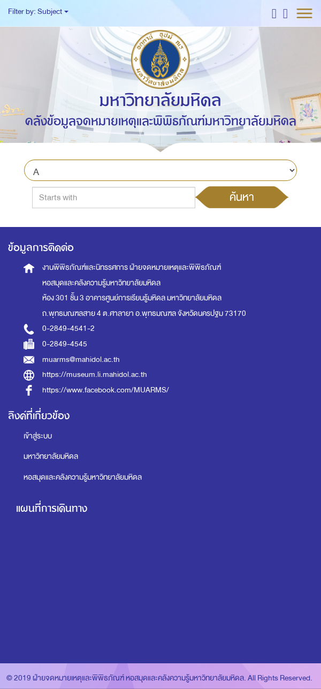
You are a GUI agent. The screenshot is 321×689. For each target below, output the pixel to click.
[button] (274, 13)
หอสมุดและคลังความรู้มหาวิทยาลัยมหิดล (83, 477)
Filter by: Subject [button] (38, 11)
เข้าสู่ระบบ (38, 436)
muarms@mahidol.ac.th (81, 359)
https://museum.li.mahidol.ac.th (94, 374)
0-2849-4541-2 (68, 328)
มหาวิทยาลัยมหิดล (51, 456)
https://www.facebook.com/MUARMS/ (105, 390)
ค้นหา (242, 197)
